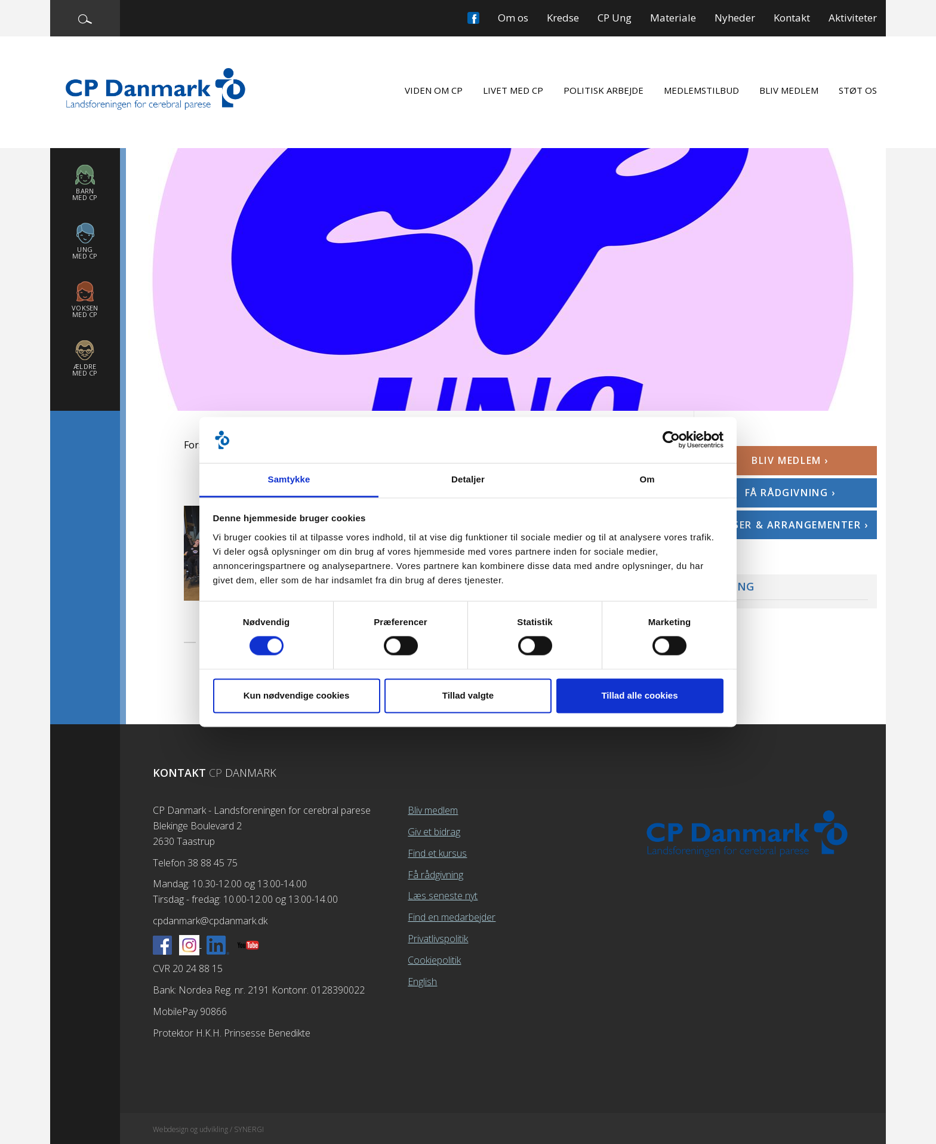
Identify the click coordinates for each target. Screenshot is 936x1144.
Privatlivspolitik (438, 938)
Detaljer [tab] (468, 479)
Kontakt (792, 17)
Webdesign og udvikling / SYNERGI (208, 1129)
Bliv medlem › (790, 460)
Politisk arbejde (604, 90)
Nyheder (735, 17)
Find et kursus (437, 853)
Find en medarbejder (451, 917)
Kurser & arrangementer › (790, 524)
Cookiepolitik (434, 960)
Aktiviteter (853, 17)
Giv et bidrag (434, 831)
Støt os (858, 90)
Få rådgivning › (790, 492)
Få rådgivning (435, 874)
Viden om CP (434, 90)
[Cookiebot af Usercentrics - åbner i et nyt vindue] (671, 440)
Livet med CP (513, 90)
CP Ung (615, 17)
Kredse (563, 17)
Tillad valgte (468, 695)
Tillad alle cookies (639, 695)
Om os (513, 17)
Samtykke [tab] (289, 479)
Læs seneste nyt (443, 895)
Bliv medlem (788, 90)
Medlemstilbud (701, 90)
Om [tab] (646, 479)
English (422, 981)
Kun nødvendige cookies (297, 695)
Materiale (673, 17)
